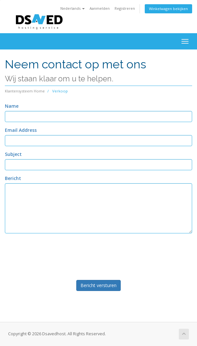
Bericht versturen (98, 285)
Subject (13, 154)
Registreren (125, 8)
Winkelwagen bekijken (168, 8)
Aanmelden (100, 8)
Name (11, 106)
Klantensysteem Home (25, 91)
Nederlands (72, 8)
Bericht (13, 178)
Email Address (21, 130)
